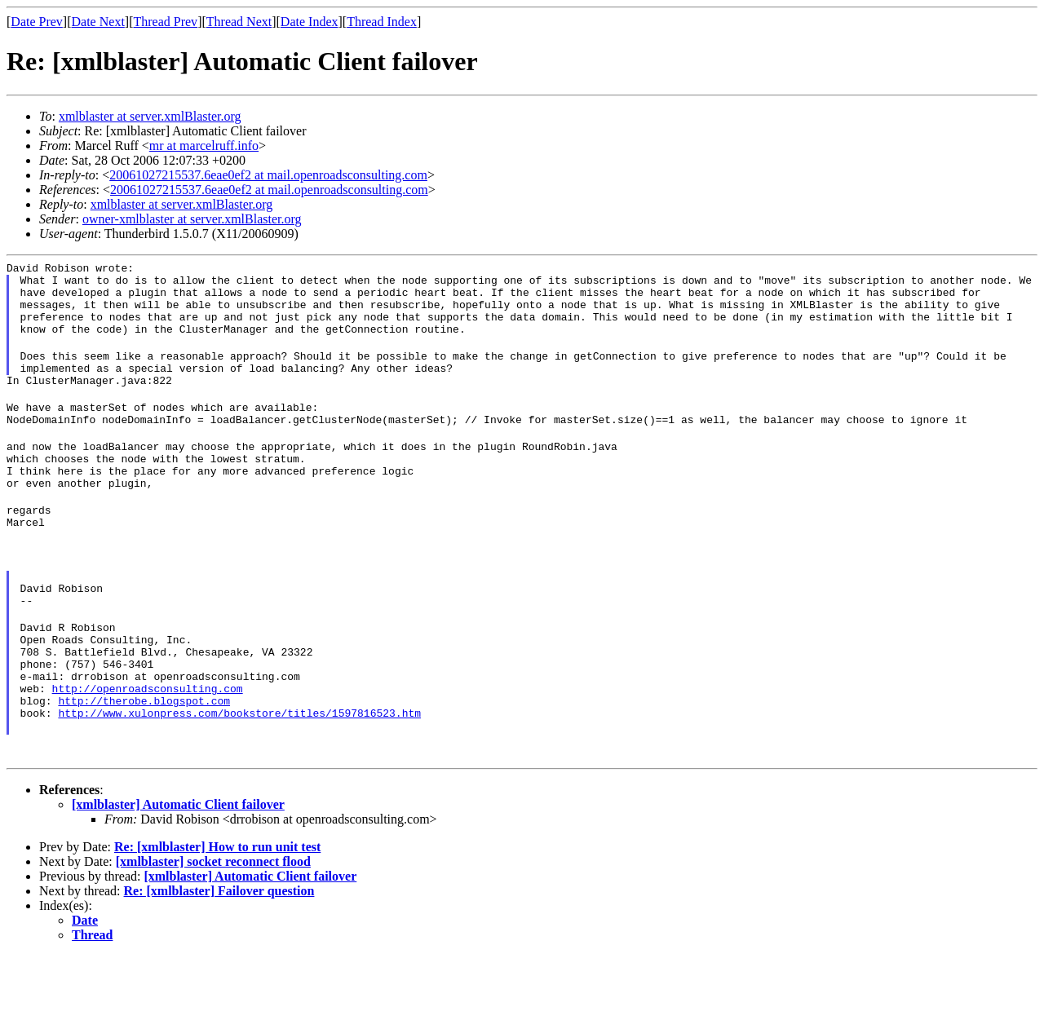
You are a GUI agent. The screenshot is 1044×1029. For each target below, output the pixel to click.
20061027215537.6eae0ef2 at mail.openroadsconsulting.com (268, 175)
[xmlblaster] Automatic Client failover (178, 878)
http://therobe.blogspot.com (144, 769)
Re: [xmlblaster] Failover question (219, 964)
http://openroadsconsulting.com (147, 754)
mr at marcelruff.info (204, 145)
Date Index (309, 22)
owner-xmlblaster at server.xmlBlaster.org (192, 219)
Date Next (98, 22)
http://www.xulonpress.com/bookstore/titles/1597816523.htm (239, 783)
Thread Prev (165, 22)
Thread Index (382, 22)
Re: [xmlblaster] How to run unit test (217, 920)
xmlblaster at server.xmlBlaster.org (150, 116)
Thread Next (239, 22)
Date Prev (37, 22)
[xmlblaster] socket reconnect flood (213, 935)
